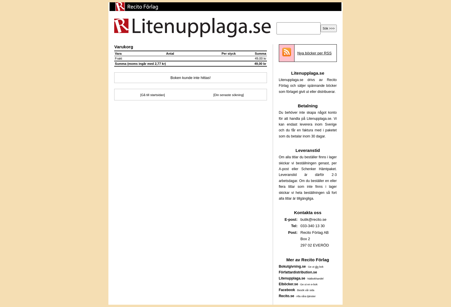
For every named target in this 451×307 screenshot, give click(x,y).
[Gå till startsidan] (152, 95)
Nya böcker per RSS (314, 53)
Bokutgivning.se (292, 266)
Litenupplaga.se (292, 278)
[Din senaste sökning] (228, 95)
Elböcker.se (288, 284)
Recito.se (286, 296)
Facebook (287, 290)
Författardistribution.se (298, 272)
